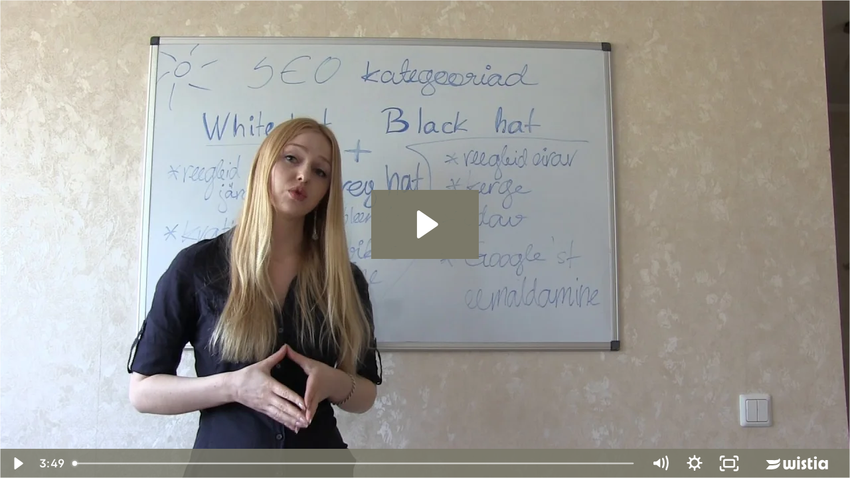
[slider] (354, 463)
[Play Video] (17, 463)
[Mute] (660, 463)
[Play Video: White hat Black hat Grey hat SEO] (425, 224)
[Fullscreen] (729, 463)
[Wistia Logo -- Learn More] (798, 463)
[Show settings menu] (694, 463)
